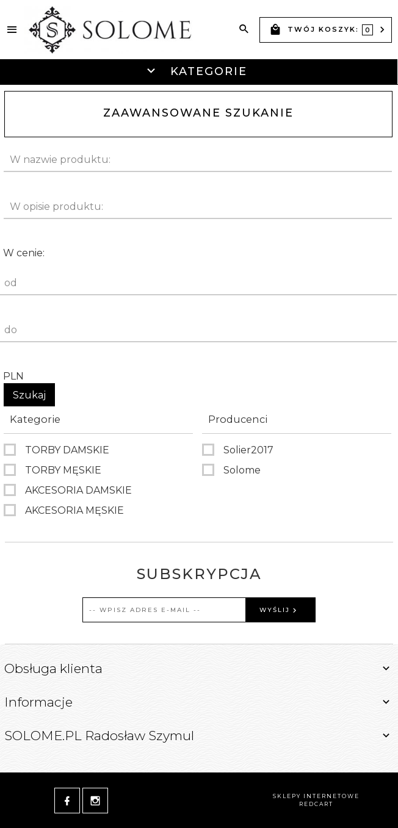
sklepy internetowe (316, 796)
